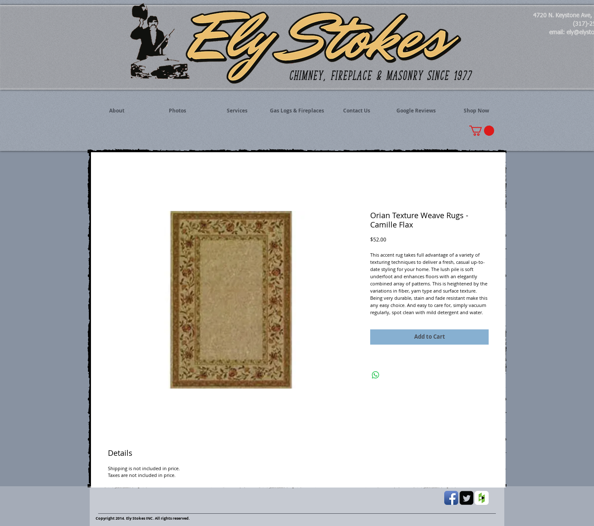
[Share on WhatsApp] (376, 375)
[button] (481, 131)
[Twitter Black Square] (466, 498)
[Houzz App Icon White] (482, 498)
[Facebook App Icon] (451, 498)
